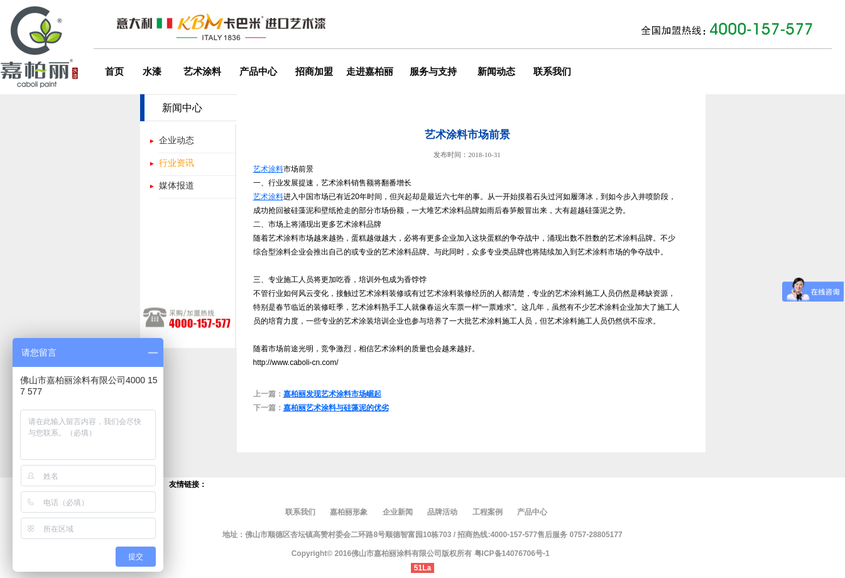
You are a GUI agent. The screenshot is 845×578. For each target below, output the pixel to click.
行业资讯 (176, 163)
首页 (114, 72)
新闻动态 (496, 72)
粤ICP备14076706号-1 (512, 553)
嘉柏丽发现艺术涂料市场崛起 (332, 394)
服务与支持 (433, 72)
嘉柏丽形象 (349, 512)
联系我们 (552, 72)
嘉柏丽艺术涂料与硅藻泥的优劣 (336, 407)
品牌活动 (442, 512)
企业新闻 (398, 512)
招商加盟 (314, 72)
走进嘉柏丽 (369, 72)
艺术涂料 (202, 72)
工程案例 (487, 512)
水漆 (152, 72)
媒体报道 (176, 185)
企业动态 (176, 140)
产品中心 (258, 72)
